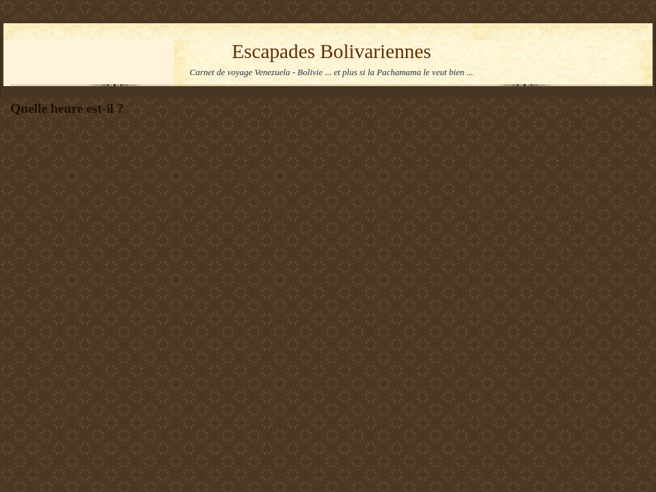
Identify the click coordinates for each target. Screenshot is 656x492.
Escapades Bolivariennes (331, 51)
